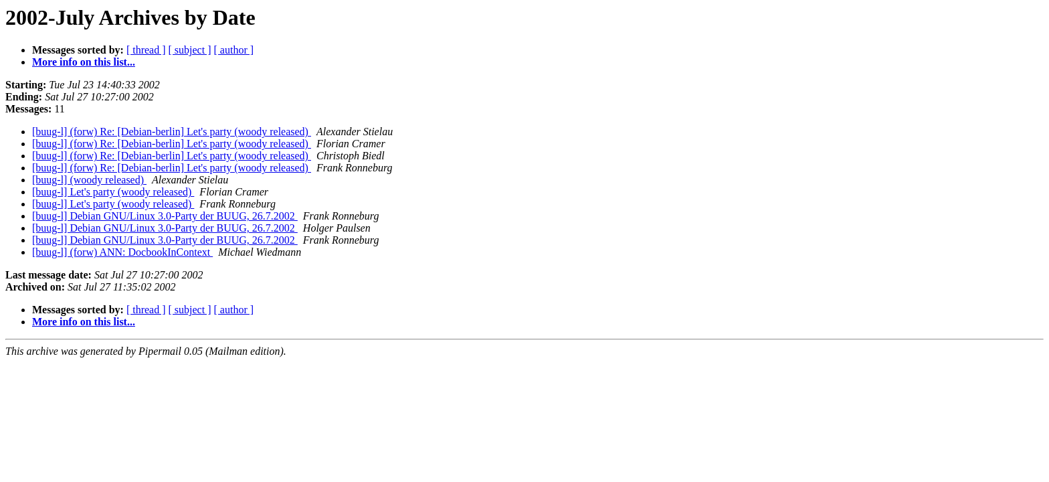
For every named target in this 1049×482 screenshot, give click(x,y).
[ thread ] (146, 50)
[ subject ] (190, 50)
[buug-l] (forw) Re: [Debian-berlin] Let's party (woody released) (171, 131)
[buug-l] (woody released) (89, 179)
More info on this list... (83, 62)
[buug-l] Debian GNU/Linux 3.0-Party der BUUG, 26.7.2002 (165, 216)
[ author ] (234, 50)
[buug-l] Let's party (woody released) (113, 191)
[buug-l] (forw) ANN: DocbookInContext (122, 252)
